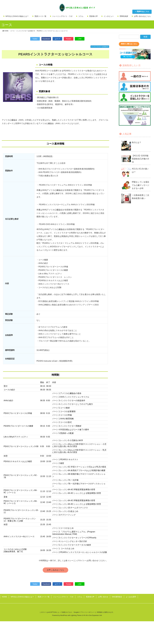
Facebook (46, 39)
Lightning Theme (76, 615)
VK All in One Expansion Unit (92, 615)
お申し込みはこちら (55, 570)
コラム (79, 597)
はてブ (57, 39)
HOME (4, 597)
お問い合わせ (103, 597)
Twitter (34, 39)
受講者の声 (90, 597)
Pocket (68, 39)
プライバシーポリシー (87, 612)
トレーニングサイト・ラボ (63, 597)
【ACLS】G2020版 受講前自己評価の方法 (141, 159)
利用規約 (100, 612)
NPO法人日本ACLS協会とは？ (22, 597)
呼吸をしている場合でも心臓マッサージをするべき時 (140, 185)
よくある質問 (131, 597)
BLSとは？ (136, 142)
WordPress (63, 615)
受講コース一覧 (43, 597)
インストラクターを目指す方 (99, 46)
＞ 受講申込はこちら (142, 11)
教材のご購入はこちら (129, 44)
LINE (80, 39)
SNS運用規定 (117, 597)
